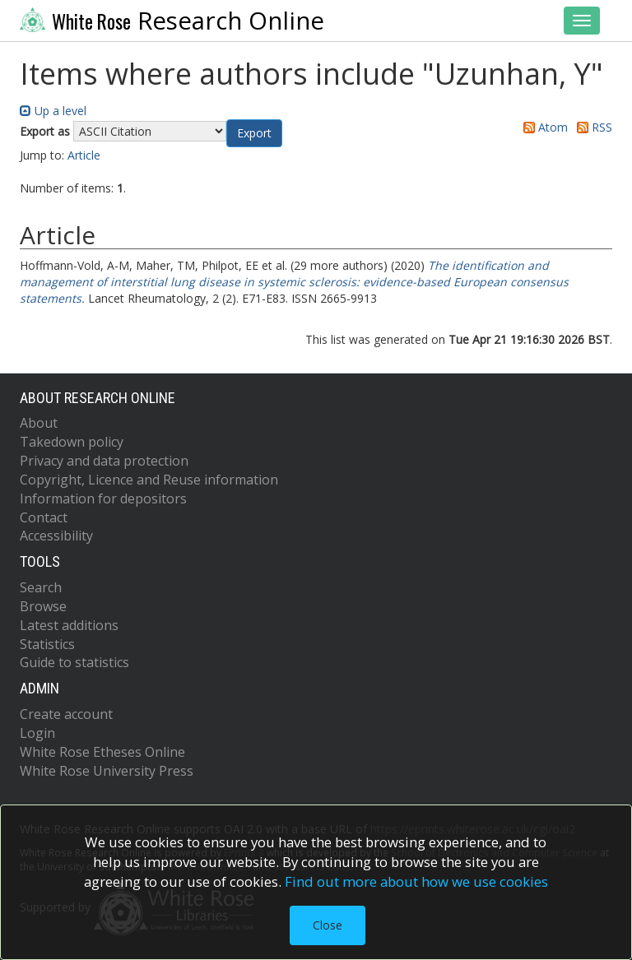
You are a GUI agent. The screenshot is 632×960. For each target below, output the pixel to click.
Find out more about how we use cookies (416, 881)
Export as (45, 131)
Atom (543, 127)
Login (37, 733)
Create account (66, 714)
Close (327, 925)
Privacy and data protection (104, 461)
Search (41, 587)
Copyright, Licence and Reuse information (149, 480)
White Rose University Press (106, 771)
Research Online (172, 20)
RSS (591, 127)
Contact (43, 517)
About (39, 423)
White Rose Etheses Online (102, 752)
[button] (254, 133)
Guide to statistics (74, 662)
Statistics (47, 644)
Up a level (53, 110)
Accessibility (56, 535)
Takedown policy (71, 442)
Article (83, 155)
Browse (43, 606)
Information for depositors (103, 498)
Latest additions (69, 625)
